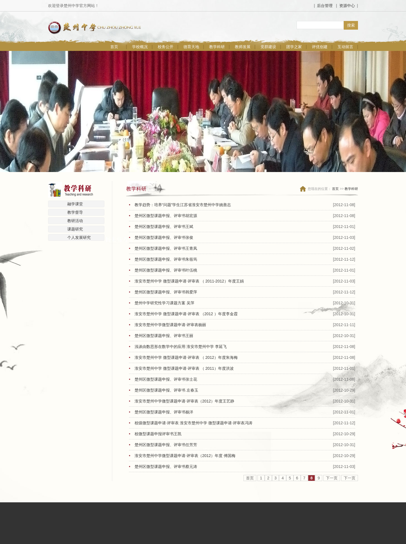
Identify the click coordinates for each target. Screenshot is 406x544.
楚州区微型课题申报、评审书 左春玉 (166, 390)
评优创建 (320, 46)
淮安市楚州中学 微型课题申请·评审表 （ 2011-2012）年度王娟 (189, 281)
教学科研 (217, 46)
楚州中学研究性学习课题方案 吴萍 (164, 303)
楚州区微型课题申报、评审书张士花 (166, 379)
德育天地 (191, 46)
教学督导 (75, 212)
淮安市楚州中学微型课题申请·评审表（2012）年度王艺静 (184, 401)
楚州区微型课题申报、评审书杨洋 (164, 412)
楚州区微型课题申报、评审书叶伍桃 (166, 270)
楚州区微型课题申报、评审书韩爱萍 (166, 292)
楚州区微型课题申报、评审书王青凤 (166, 248)
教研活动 (75, 220)
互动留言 (345, 46)
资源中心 (347, 5)
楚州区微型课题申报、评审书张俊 (164, 237)
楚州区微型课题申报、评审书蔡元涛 (166, 466)
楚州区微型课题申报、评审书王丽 (164, 335)
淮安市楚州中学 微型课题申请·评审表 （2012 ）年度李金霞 (186, 314)
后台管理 (325, 5)
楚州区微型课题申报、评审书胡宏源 (166, 215)
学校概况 (140, 46)
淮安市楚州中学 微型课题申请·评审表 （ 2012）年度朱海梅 (186, 357)
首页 (114, 46)
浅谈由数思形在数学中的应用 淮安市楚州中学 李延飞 (181, 346)
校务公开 (165, 46)
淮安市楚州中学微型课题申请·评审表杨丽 (170, 324)
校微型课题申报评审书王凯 (158, 434)
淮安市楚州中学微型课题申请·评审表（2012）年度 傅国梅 (185, 455)
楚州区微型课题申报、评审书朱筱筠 (166, 259)
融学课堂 (75, 204)
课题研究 (75, 229)
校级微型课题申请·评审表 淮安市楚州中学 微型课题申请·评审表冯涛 (193, 423)
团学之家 (294, 46)
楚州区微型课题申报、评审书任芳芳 (166, 444)
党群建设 (268, 46)
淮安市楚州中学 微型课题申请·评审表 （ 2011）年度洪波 (184, 368)
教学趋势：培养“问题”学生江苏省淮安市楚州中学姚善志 (183, 204)
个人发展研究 (79, 237)
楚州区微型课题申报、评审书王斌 (164, 226)
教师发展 (242, 46)
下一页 (332, 478)
